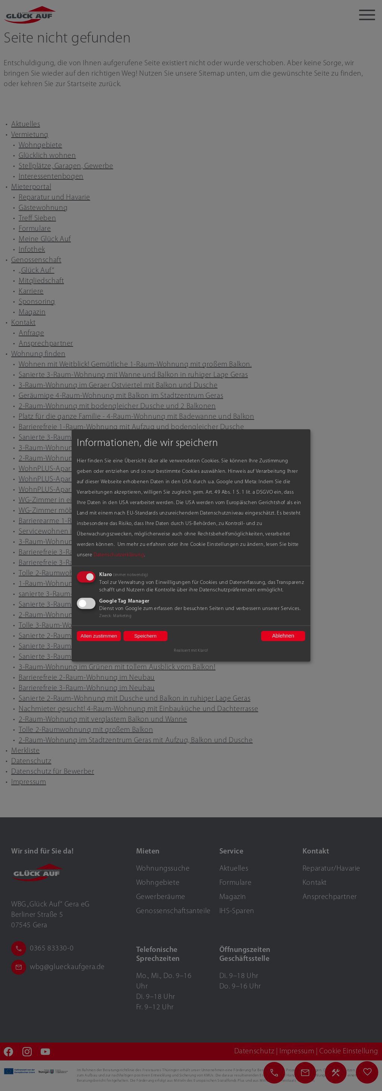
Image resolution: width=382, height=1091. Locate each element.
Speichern (145, 636)
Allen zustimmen (99, 636)
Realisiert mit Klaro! (191, 651)
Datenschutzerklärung (119, 555)
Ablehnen (283, 636)
